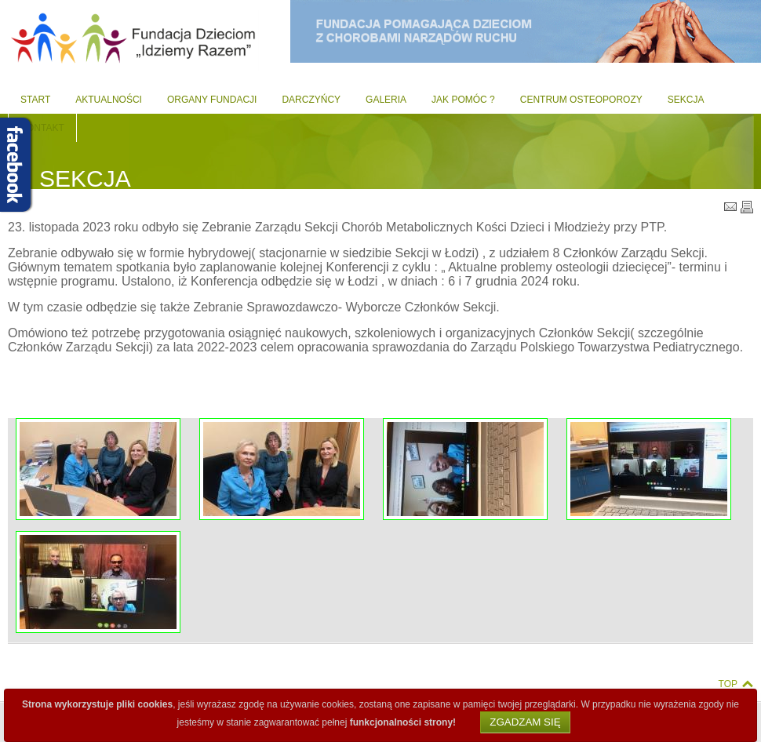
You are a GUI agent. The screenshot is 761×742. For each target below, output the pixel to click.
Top (728, 683)
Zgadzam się (525, 722)
